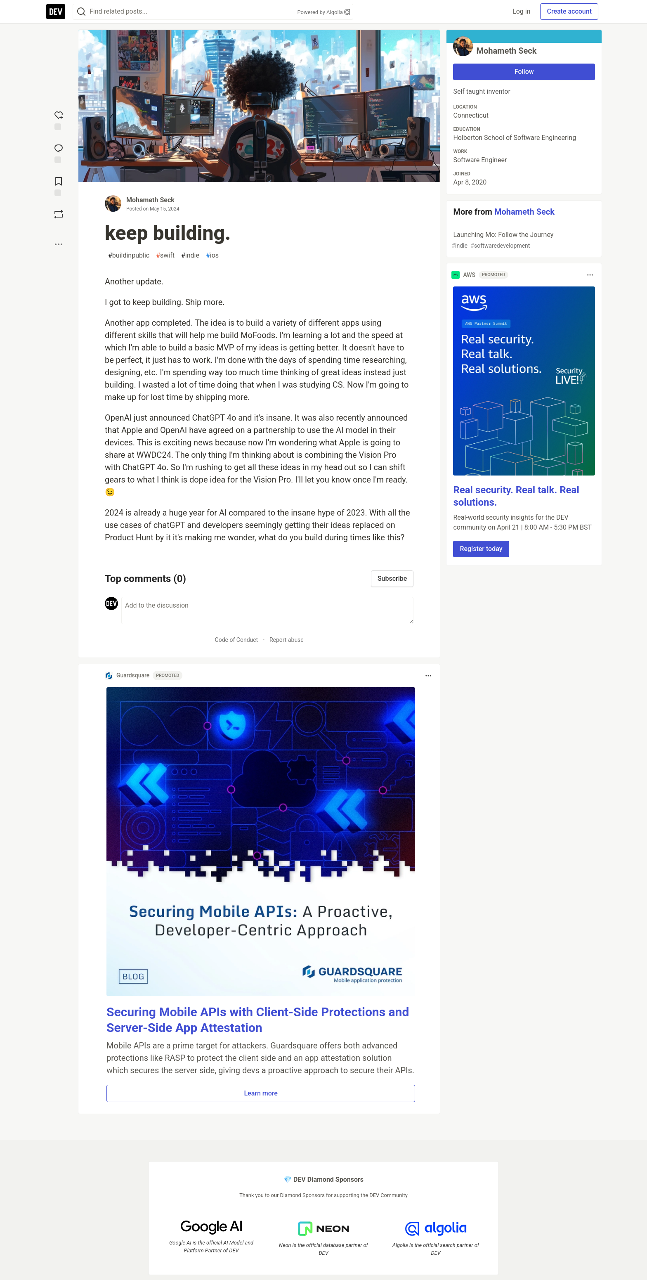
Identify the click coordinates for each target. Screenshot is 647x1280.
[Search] (81, 11)
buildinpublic (128, 255)
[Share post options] (58, 244)
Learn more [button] (260, 1093)
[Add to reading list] (58, 186)
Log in (521, 11)
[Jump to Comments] (58, 153)
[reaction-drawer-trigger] (58, 119)
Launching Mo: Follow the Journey (523, 240)
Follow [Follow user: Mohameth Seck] (524, 72)
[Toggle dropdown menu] (428, 675)
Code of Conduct (236, 639)
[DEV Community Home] (55, 11)
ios (212, 255)
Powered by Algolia (323, 12)
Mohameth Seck (150, 200)
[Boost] (58, 214)
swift (165, 255)
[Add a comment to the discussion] (267, 610)
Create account (569, 11)
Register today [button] (481, 549)
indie (190, 255)
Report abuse (286, 639)
